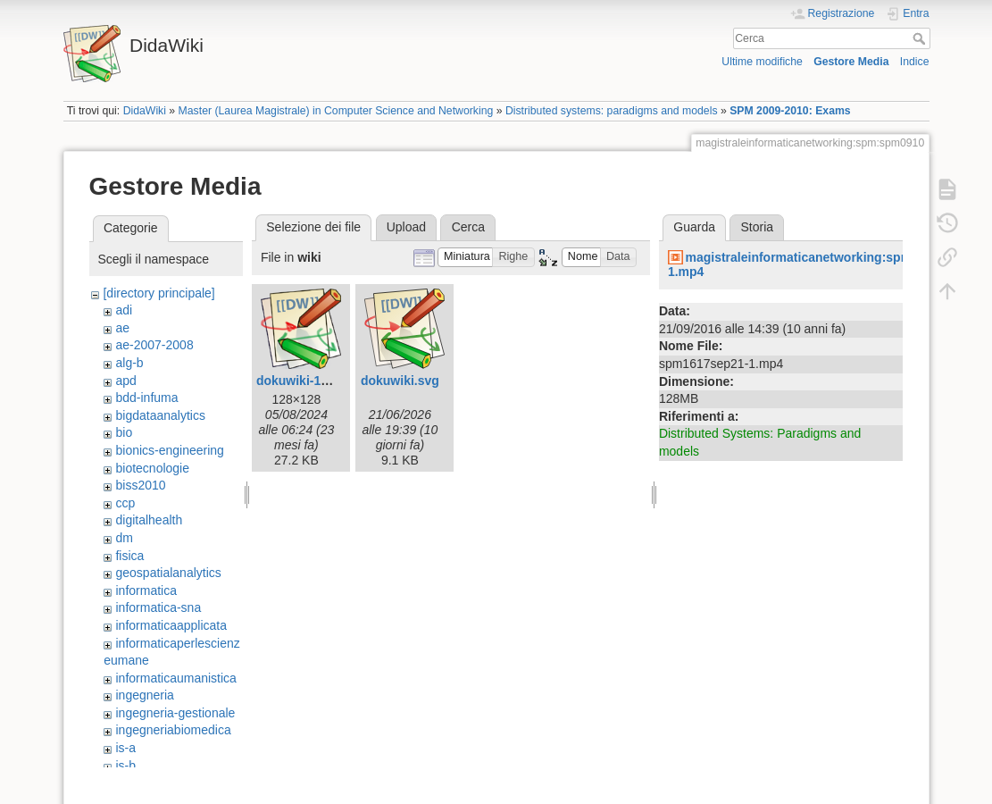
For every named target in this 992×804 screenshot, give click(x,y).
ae (122, 328)
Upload (406, 227)
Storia (757, 227)
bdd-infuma (146, 397)
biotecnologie (152, 468)
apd (125, 380)
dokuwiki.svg (400, 380)
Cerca (921, 38)
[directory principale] (158, 293)
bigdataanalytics (159, 415)
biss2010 (140, 485)
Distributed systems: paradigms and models (611, 111)
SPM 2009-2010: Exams (790, 111)
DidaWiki (144, 111)
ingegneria (144, 695)
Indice (914, 61)
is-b (125, 765)
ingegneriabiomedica (172, 730)
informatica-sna (158, 607)
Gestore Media (850, 61)
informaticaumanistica (175, 678)
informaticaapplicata (171, 625)
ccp (125, 503)
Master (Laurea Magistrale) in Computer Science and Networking (336, 111)
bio (123, 432)
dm (123, 538)
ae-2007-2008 (154, 345)
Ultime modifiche (762, 61)
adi (123, 310)
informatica (145, 590)
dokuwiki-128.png (308, 380)
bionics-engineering (169, 450)
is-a (125, 748)
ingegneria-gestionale (175, 713)
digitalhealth (148, 520)
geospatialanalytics (168, 572)
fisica (129, 556)
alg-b (129, 363)
